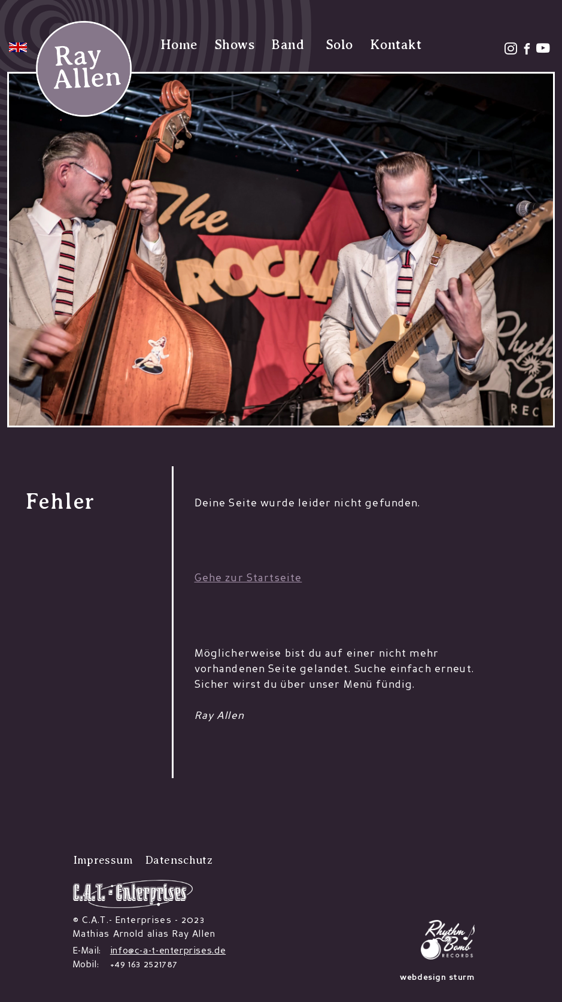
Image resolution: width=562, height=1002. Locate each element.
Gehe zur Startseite (248, 578)
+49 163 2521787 (144, 965)
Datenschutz (178, 860)
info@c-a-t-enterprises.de (168, 951)
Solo (339, 44)
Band (287, 44)
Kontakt (395, 44)
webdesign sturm (437, 978)
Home (179, 44)
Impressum (103, 860)
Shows (234, 44)
